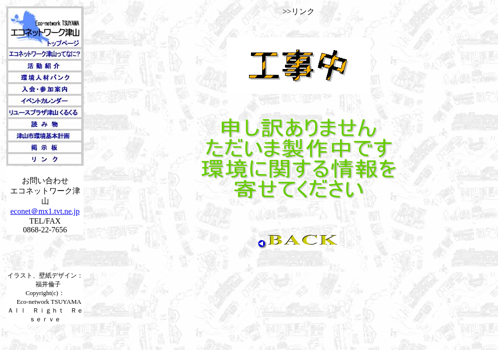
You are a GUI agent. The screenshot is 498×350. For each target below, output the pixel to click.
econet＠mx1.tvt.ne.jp (45, 211)
